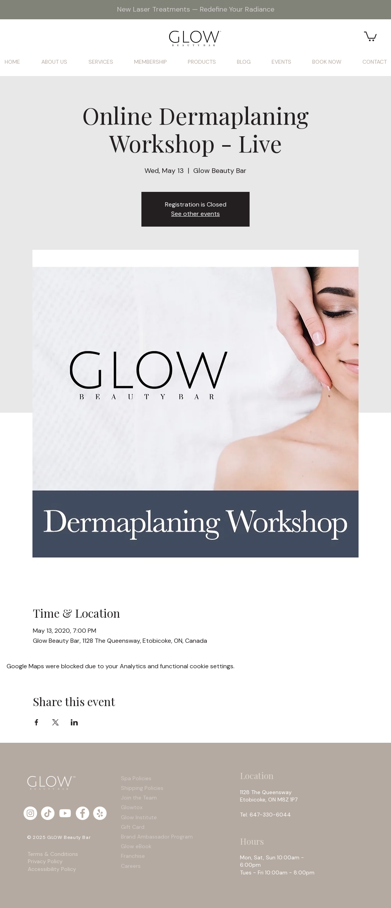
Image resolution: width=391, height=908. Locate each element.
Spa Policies (136, 778)
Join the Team (139, 797)
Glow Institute (139, 817)
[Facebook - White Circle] (82, 813)
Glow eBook (136, 846)
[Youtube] (65, 813)
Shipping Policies (143, 787)
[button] (370, 35)
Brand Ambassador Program (157, 836)
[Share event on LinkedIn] (74, 722)
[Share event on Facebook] (36, 722)
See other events (195, 214)
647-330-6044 (272, 814)
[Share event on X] (55, 722)
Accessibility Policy (52, 869)
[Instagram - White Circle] (30, 813)
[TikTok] (47, 813)
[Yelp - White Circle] (100, 813)
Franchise (133, 855)
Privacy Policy (45, 861)
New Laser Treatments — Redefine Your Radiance (195, 9)
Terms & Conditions (53, 853)
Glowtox (132, 807)
